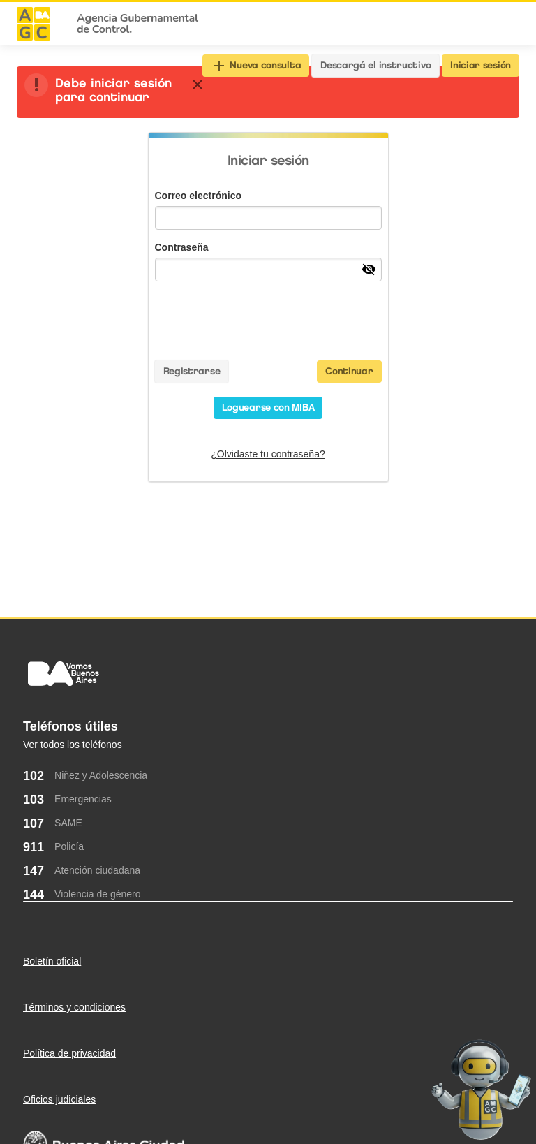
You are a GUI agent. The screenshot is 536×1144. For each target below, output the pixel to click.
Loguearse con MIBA (268, 407)
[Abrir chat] (481, 1088)
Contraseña (182, 247)
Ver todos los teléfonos (72, 744)
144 (33, 894)
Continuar (349, 371)
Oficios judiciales (59, 1099)
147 (33, 871)
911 (33, 847)
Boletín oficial (52, 961)
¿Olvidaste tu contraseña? (268, 454)
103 (33, 799)
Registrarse (192, 371)
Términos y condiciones (74, 1007)
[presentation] (268, 319)
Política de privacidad (69, 1053)
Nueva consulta (256, 65)
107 (33, 823)
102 (33, 776)
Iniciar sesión (480, 65)
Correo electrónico (198, 195)
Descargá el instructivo (375, 65)
